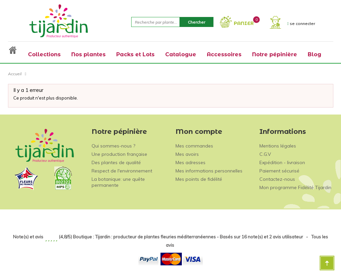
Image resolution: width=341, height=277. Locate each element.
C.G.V (265, 154)
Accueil (15, 73)
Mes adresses (190, 162)
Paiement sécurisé (279, 171)
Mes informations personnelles (208, 171)
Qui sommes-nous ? (113, 146)
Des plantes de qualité (116, 162)
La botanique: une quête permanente (118, 182)
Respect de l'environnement (122, 171)
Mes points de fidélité (198, 179)
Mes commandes (194, 146)
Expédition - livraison (282, 162)
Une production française (119, 154)
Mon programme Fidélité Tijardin (295, 187)
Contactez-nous (277, 179)
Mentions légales (277, 146)
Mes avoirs (187, 154)
